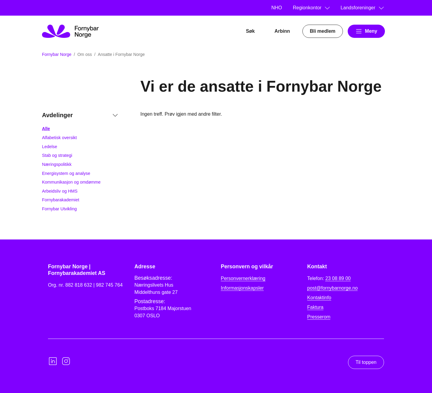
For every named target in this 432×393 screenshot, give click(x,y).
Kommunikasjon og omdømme (71, 182)
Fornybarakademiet (60, 199)
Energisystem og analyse (66, 173)
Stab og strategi (57, 155)
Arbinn (282, 31)
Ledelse (49, 146)
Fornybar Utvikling (59, 208)
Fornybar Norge (56, 54)
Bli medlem (322, 31)
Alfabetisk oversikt (59, 137)
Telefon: (329, 278)
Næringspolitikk (56, 164)
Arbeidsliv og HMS (59, 191)
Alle (46, 128)
